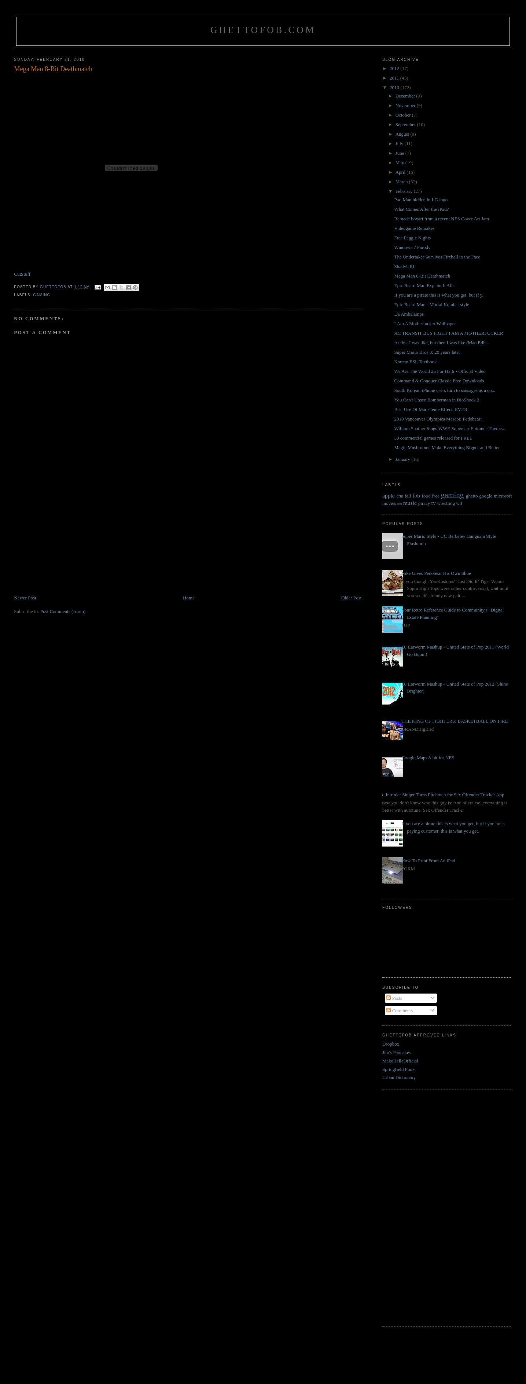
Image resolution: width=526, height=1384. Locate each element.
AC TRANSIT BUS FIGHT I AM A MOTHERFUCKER (448, 333)
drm (399, 496)
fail (408, 496)
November (406, 105)
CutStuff (22, 274)
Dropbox (390, 1044)
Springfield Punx (398, 1069)
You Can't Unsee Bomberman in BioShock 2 (436, 400)
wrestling (446, 503)
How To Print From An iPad (428, 860)
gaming (41, 295)
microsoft (503, 496)
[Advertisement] (69, 543)
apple (388, 495)
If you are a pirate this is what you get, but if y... (440, 295)
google (485, 496)
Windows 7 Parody (412, 247)
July (400, 143)
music (410, 503)
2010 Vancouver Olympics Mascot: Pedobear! (438, 419)
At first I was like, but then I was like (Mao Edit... (441, 342)
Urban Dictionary (399, 1077)
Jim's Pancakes (396, 1052)
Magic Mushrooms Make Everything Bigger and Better (447, 447)
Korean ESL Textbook (415, 361)
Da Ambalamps (409, 314)
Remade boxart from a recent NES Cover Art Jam (441, 218)
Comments (399, 1010)
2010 (395, 87)
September (406, 124)
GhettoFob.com (263, 30)
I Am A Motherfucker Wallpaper (425, 323)
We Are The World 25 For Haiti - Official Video (439, 371)
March (402, 181)
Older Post (351, 598)
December (406, 96)
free (435, 496)
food (426, 496)
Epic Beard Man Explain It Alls (424, 285)
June (400, 153)
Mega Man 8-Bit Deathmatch (422, 276)
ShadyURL (405, 266)
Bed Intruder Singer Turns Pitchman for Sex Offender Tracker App (440, 794)
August (403, 134)
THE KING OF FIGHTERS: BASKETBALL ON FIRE (454, 721)
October (404, 115)
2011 (395, 78)
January (404, 459)
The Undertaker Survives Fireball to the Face (437, 257)
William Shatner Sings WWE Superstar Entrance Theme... (449, 428)
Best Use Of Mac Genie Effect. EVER (430, 409)
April (401, 172)
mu (399, 504)
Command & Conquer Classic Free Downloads (439, 380)
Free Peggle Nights (412, 238)
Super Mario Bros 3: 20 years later (427, 352)
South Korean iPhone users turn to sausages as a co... (444, 390)
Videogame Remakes (414, 228)
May (400, 162)
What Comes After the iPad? (421, 209)
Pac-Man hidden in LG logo (421, 199)
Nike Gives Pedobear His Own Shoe (436, 573)
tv (433, 503)
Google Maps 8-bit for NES (427, 757)
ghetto (472, 496)
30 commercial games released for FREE (433, 438)
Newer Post (25, 598)
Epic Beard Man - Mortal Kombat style (431, 304)
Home (189, 598)
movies (389, 503)
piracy (424, 503)
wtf (459, 503)
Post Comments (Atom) (63, 611)
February (405, 191)
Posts (394, 998)
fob (416, 495)
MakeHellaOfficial (400, 1061)
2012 (395, 68)
